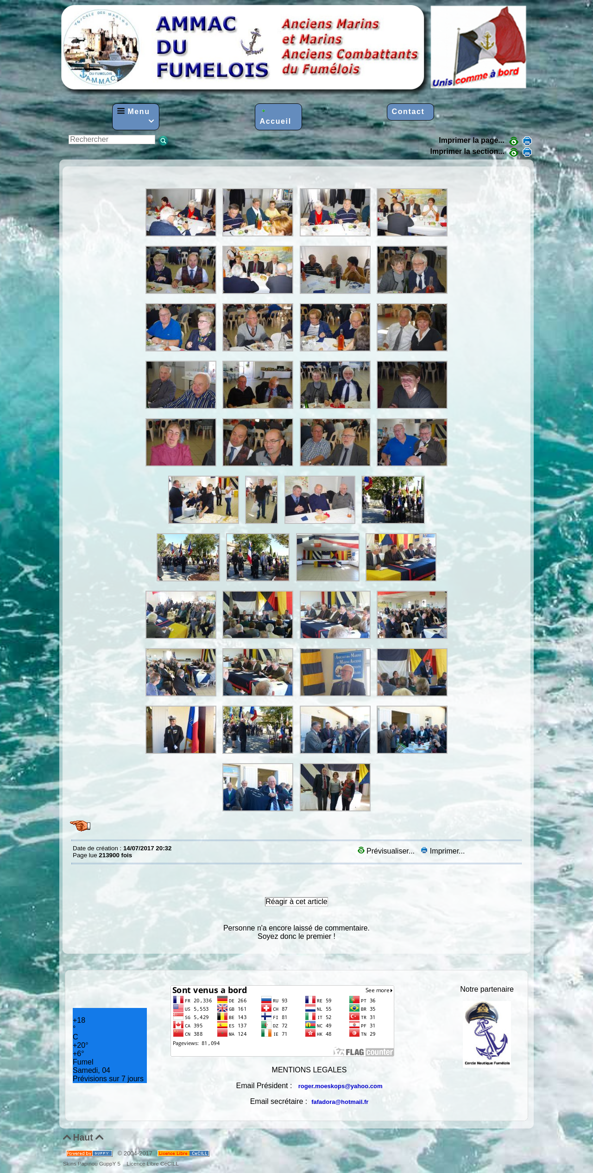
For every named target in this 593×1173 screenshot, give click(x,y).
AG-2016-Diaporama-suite (75, 173)
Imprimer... (443, 851)
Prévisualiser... (387, 851)
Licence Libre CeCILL (152, 1163)
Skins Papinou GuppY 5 (93, 1163)
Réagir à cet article (296, 901)
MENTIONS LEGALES (309, 1070)
